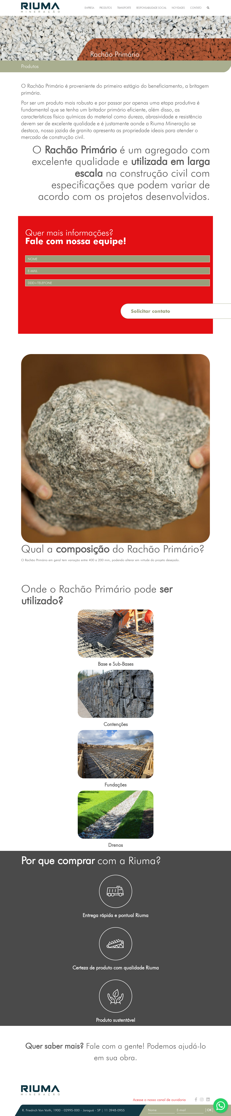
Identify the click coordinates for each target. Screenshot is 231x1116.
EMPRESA (89, 7)
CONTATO (196, 7)
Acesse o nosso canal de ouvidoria (159, 1100)
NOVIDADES (178, 7)
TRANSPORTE (124, 7)
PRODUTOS (105, 7)
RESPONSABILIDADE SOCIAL (151, 7)
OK (209, 1110)
